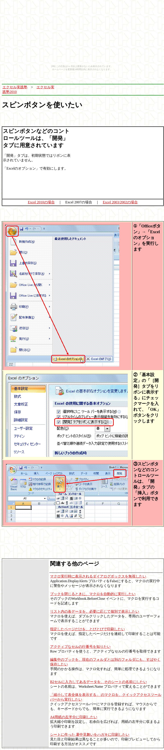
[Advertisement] (111, 89)
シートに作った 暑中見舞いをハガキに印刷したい (89, 734)
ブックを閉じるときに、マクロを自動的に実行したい (93, 594)
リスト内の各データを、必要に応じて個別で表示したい (94, 611)
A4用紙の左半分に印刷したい (73, 717)
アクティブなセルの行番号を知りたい (80, 647)
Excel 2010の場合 (41, 202)
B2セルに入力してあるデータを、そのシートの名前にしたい (98, 682)
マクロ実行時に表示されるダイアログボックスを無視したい (98, 576)
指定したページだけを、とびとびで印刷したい (87, 629)
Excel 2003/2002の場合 (120, 202)
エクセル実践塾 (14, 87)
